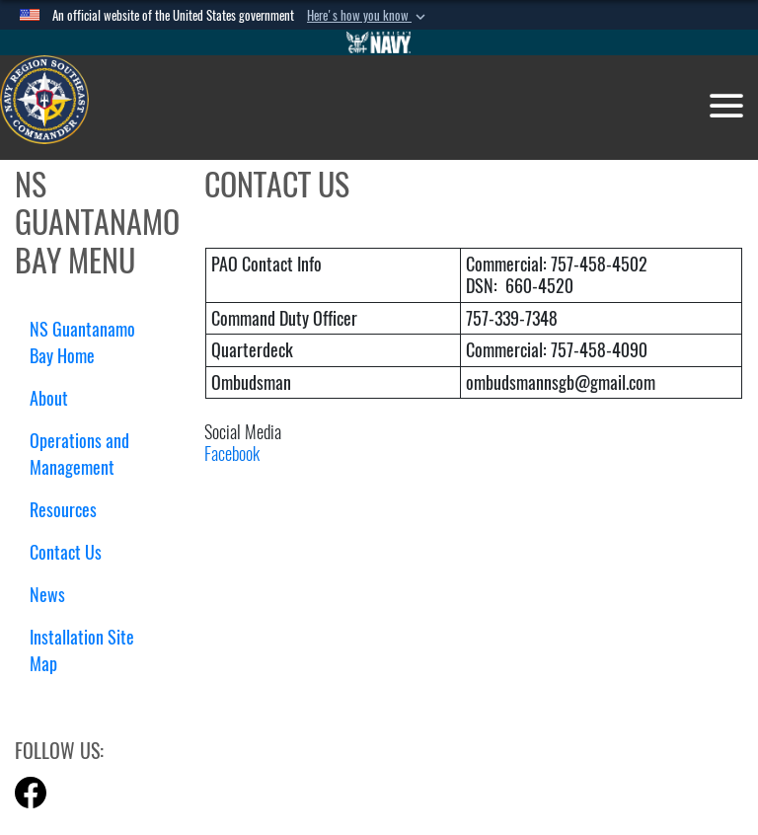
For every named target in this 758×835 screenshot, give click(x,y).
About (56, 398)
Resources (71, 509)
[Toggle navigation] (726, 105)
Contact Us (66, 552)
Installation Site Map (82, 650)
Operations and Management (79, 454)
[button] (368, 16)
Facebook (232, 453)
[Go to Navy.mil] (379, 42)
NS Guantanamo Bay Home (82, 342)
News (47, 594)
